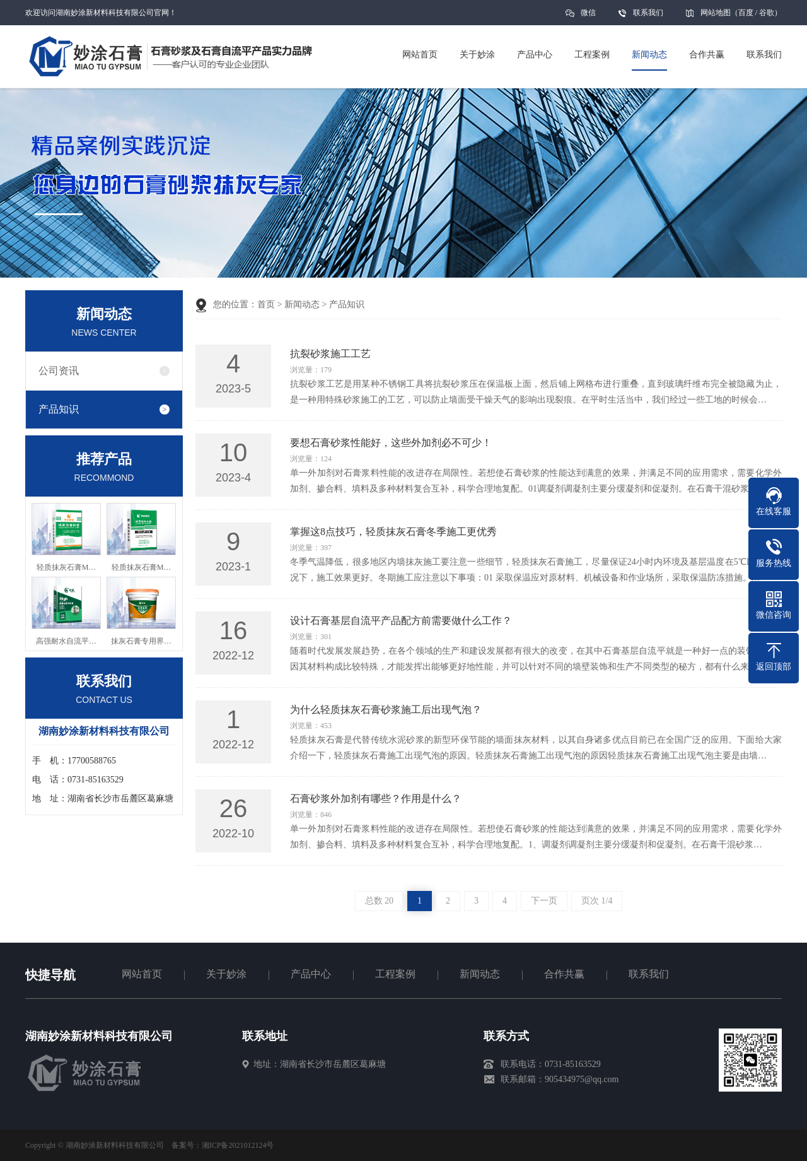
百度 (745, 12)
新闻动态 (302, 304)
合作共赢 (564, 974)
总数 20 (379, 900)
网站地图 (715, 12)
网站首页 (142, 974)
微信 (588, 16)
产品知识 (58, 409)
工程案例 (395, 974)
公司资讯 (58, 370)
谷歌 (766, 12)
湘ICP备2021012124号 (238, 1145)
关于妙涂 (226, 974)
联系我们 (648, 12)
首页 (266, 304)
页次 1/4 (596, 900)
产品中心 (311, 974)
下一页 (544, 900)
